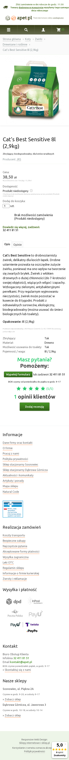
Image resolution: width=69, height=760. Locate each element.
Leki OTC (8, 562)
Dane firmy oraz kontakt (17, 442)
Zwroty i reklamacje (15, 578)
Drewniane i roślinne (15, 44)
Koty (28, 39)
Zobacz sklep (13, 699)
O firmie (8, 448)
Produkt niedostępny (15, 190)
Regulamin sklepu (13, 567)
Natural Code (11, 491)
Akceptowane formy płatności (21, 551)
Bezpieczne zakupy (14, 540)
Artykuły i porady (13, 480)
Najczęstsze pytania (15, 546)
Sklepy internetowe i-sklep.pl (34, 741)
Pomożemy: (34, 362)
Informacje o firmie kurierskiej (21, 573)
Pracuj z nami (11, 453)
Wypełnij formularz (18, 374)
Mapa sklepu (10, 486)
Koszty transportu (14, 535)
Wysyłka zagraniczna (16, 557)
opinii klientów (34, 397)
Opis (7, 244)
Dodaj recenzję (34, 406)
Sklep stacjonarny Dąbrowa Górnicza (25, 469)
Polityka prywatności (15, 458)
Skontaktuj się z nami (18, 669)
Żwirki (38, 39)
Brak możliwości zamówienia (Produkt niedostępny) (33, 216)
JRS (19, 159)
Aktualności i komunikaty (18, 475)
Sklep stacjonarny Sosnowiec (20, 464)
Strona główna (12, 39)
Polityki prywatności (34, 751)
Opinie (17, 244)
